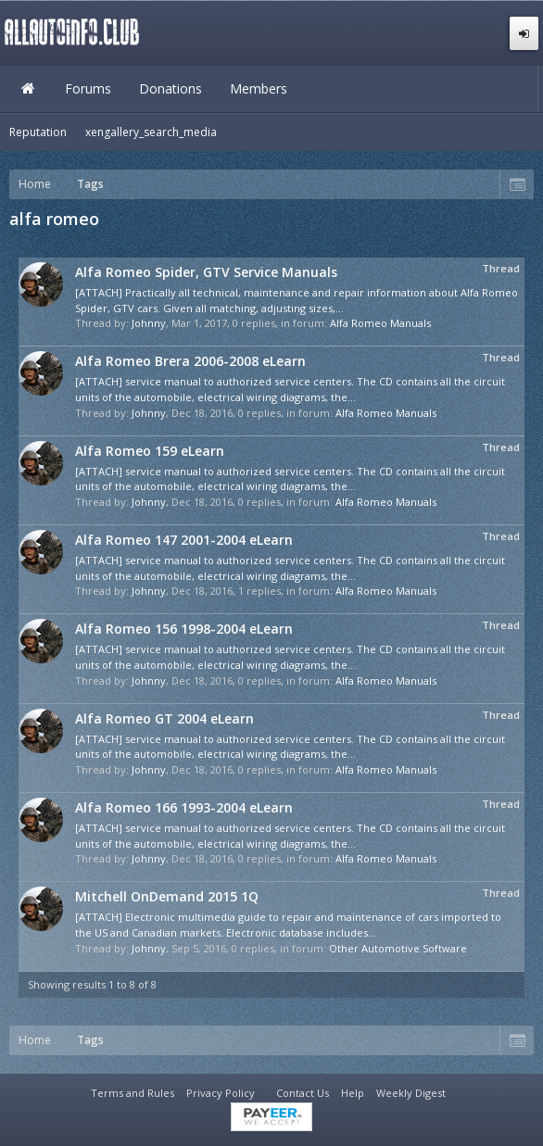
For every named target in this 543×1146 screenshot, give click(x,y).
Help (352, 1093)
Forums (88, 88)
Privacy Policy (220, 1093)
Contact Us (302, 1093)
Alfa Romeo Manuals (380, 323)
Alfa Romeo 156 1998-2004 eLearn (184, 628)
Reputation (38, 132)
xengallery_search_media (151, 132)
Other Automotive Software (398, 948)
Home (28, 89)
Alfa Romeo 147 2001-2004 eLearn (184, 539)
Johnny (149, 323)
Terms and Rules (132, 1093)
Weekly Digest (411, 1093)
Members (258, 88)
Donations (170, 88)
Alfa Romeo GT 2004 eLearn (164, 718)
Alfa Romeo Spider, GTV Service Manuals (206, 272)
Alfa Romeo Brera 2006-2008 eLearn (190, 361)
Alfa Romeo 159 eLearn (149, 451)
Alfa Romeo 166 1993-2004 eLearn (184, 807)
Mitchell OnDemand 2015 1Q (167, 896)
